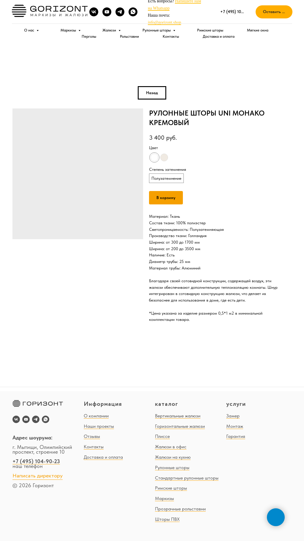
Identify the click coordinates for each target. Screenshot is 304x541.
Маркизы (69, 30)
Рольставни (129, 36)
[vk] (93, 11)
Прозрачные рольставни (180, 509)
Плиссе (162, 436)
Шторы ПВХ (167, 519)
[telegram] (119, 11)
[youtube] (106, 11)
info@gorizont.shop (164, 22)
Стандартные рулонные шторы (186, 478)
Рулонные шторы (157, 30)
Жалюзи (109, 30)
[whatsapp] (133, 11)
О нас (29, 30)
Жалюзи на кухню (173, 457)
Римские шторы (210, 30)
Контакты (171, 36)
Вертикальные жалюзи (177, 416)
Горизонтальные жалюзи (180, 426)
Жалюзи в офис (170, 446)
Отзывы (92, 436)
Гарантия (235, 436)
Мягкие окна (257, 30)
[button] (274, 12)
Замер (233, 416)
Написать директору (37, 476)
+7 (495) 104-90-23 (36, 461)
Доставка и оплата (219, 36)
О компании (96, 416)
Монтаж (234, 426)
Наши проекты (99, 426)
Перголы (89, 36)
